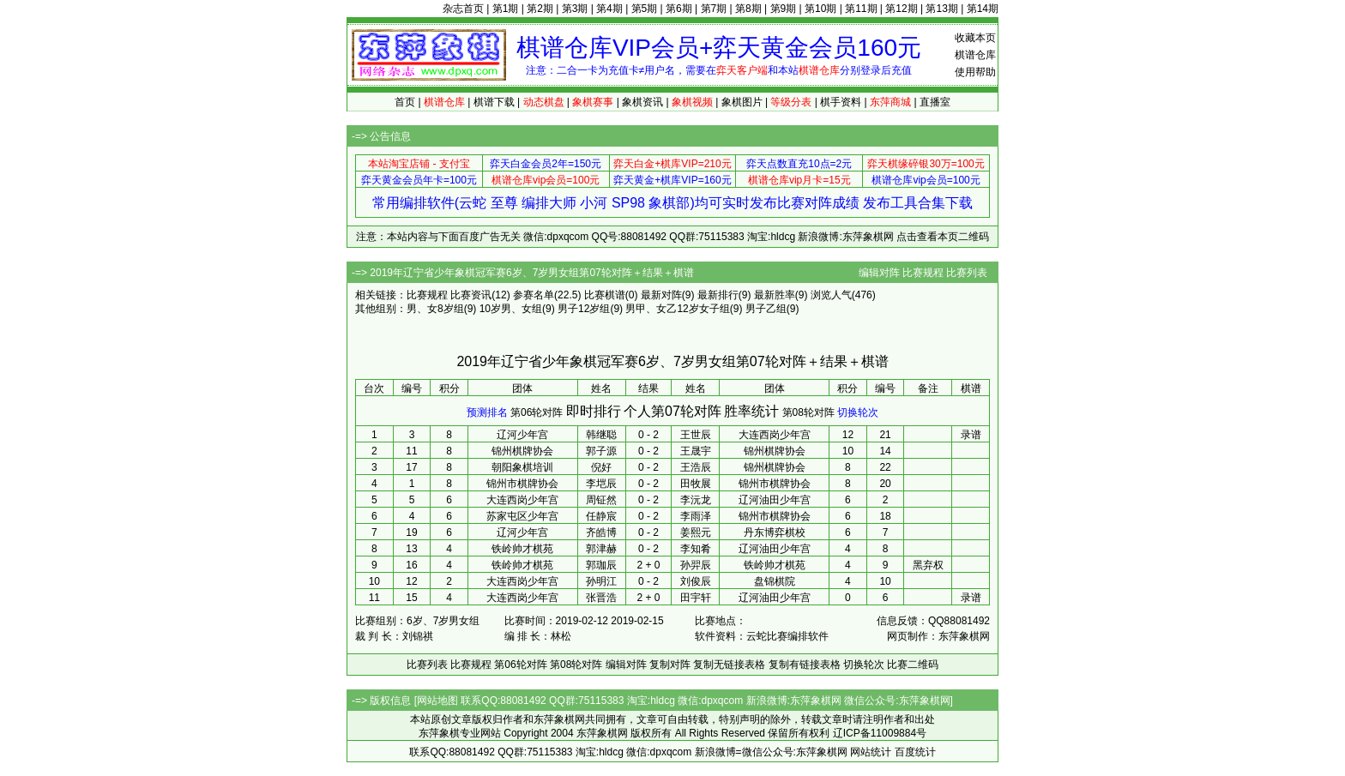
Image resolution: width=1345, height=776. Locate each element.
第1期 (505, 9)
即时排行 (593, 411)
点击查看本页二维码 (942, 237)
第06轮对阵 (536, 412)
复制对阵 (670, 665)
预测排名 (487, 412)
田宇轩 (695, 598)
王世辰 (695, 435)
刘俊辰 (695, 581)
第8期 (748, 9)
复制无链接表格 (729, 665)
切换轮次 (857, 412)
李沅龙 (695, 500)
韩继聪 (601, 435)
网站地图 (437, 701)
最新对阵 (661, 295)
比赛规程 (923, 273)
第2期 (540, 9)
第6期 (679, 9)
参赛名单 (533, 295)
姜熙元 (695, 532)
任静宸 (601, 516)
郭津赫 (601, 549)
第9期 (783, 9)
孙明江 (601, 581)
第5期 (644, 9)
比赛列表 (966, 273)
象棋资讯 (642, 102)
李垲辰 (601, 484)
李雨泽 (695, 516)
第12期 (901, 9)
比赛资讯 (471, 295)
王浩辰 (695, 467)
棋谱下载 (494, 102)
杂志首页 (463, 9)
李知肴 (695, 549)
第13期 (941, 9)
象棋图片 (742, 102)
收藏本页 (975, 38)
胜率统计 (751, 411)
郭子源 (601, 451)
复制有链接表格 (805, 665)
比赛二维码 (912, 665)
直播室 (935, 102)
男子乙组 (766, 309)
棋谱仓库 (975, 55)
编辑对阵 (879, 273)
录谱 (971, 435)
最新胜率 (774, 295)
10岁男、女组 (510, 309)
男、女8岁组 (435, 309)
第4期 (609, 9)
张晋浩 (601, 598)
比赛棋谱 (604, 295)
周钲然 (601, 500)
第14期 (982, 9)
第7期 (714, 9)
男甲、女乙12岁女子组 (677, 309)
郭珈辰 (601, 565)
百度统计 (915, 752)
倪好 (601, 467)
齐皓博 (601, 532)
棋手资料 (840, 102)
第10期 (820, 9)
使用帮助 (975, 72)
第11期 (861, 9)
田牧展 (695, 484)
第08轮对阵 (808, 412)
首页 (405, 102)
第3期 (575, 9)
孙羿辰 (695, 565)
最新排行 (718, 295)
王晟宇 (695, 451)
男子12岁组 (584, 309)
